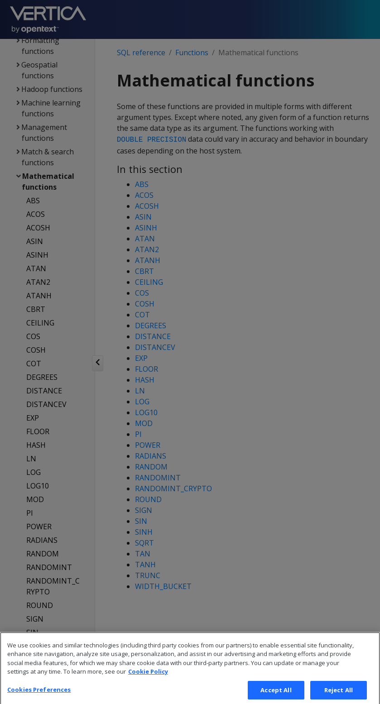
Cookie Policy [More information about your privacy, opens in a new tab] (148, 682)
